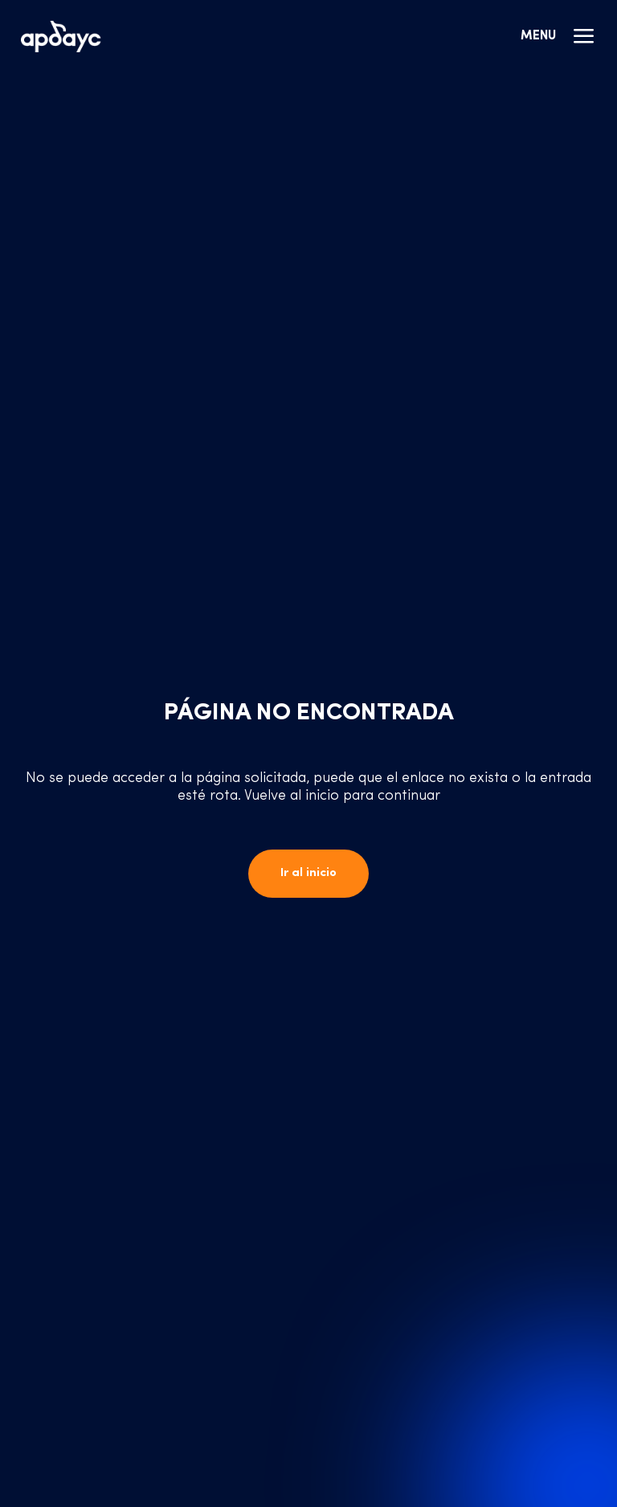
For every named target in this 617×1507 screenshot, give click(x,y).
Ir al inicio (308, 873)
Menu (558, 36)
